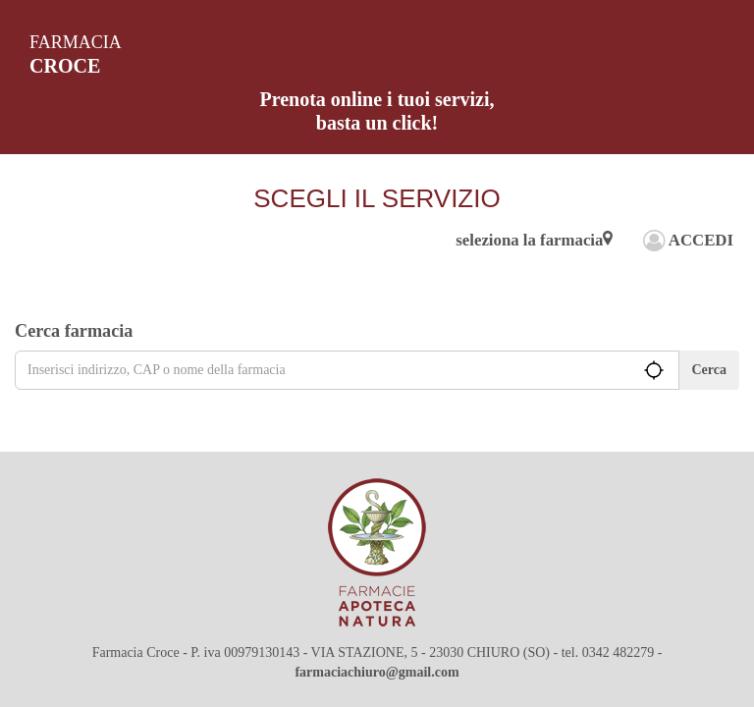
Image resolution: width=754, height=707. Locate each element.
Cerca (709, 369)
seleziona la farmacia (534, 240)
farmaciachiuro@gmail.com (376, 672)
